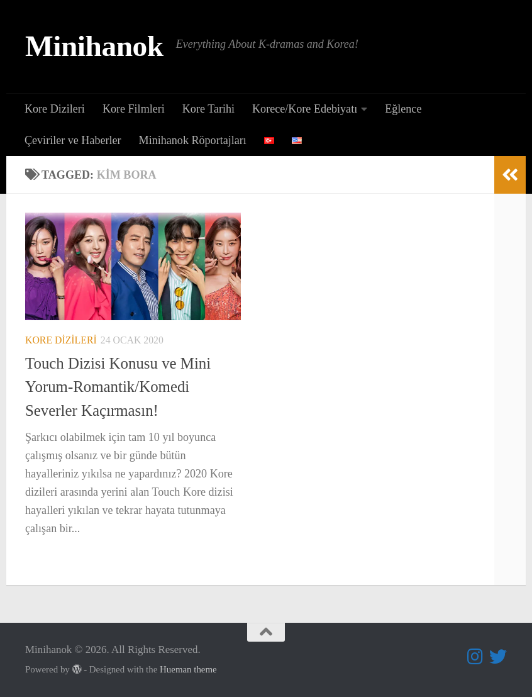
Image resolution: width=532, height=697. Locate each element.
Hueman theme (188, 669)
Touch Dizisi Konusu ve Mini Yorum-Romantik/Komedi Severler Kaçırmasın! (118, 387)
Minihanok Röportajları (193, 140)
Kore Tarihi (208, 109)
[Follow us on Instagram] (475, 657)
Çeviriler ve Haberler (73, 140)
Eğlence (403, 109)
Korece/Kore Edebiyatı (304, 109)
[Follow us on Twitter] (498, 657)
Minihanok (94, 46)
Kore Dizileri (55, 109)
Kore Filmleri (134, 109)
